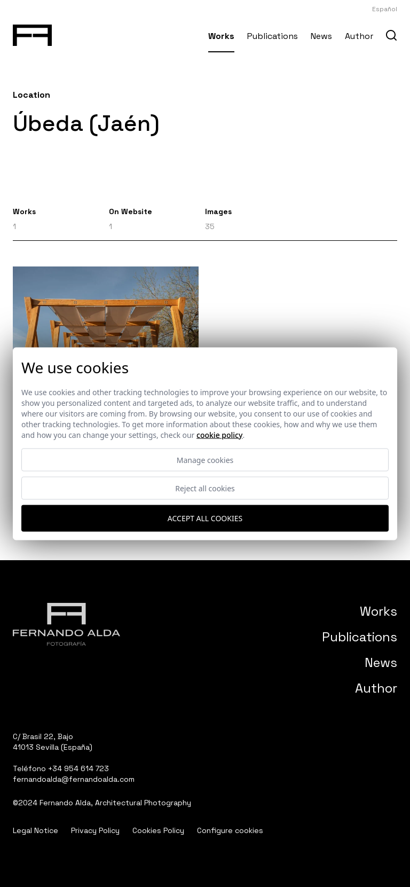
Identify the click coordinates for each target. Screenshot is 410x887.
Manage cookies (205, 459)
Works (221, 36)
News (321, 36)
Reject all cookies (205, 488)
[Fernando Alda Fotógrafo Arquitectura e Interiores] (32, 33)
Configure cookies (230, 830)
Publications (272, 36)
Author (359, 36)
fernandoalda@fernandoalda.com (74, 779)
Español (384, 9)
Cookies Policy (158, 830)
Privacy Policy (95, 830)
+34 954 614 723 (78, 768)
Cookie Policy (219, 434)
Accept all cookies (205, 518)
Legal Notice (35, 830)
